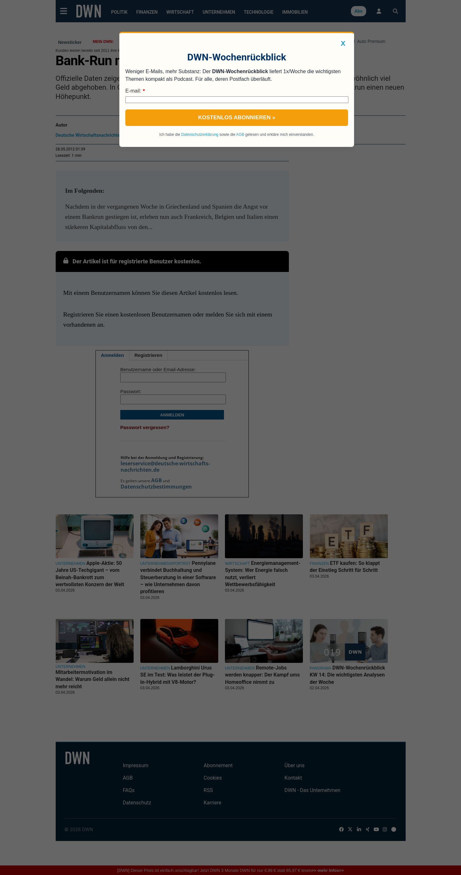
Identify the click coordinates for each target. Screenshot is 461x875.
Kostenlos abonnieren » (237, 118)
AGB (240, 134)
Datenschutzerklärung (200, 134)
